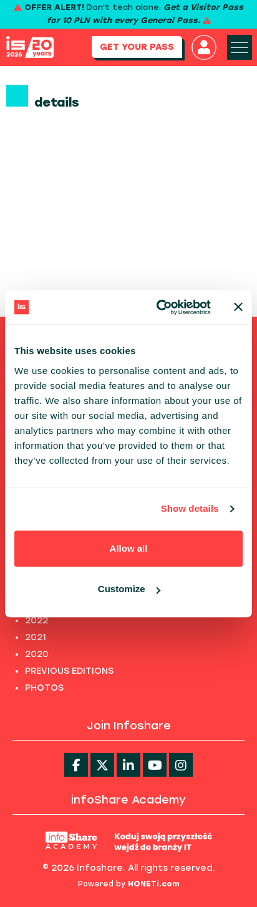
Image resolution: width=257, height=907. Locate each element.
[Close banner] (238, 307)
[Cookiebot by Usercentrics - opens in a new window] (159, 307)
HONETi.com (154, 884)
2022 (36, 620)
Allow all (129, 548)
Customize (129, 588)
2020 (37, 654)
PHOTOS (44, 688)
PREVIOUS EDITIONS (69, 671)
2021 (35, 637)
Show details (190, 508)
